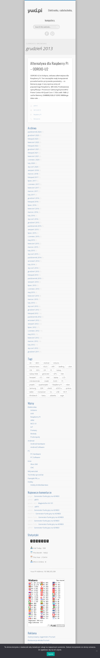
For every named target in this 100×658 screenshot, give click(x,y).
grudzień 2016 (33, 198)
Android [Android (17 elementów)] (46, 363)
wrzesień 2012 (33, 320)
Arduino (33, 410)
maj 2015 (31, 240)
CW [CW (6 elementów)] (30, 370)
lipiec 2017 (32, 181)
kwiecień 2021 (33, 156)
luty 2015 (31, 250)
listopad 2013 (33, 275)
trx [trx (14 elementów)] (51, 392)
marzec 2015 (33, 247)
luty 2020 (31, 163)
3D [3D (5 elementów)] (30, 363)
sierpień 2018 (33, 170)
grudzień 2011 (33, 351)
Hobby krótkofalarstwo (39, 485)
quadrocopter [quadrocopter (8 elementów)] (43, 385)
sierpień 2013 (33, 282)
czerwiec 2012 (33, 331)
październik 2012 (34, 317)
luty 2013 (31, 303)
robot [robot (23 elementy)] (68, 385)
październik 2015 (34, 226)
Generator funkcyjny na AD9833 (46, 496)
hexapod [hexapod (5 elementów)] (32, 377)
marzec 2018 (33, 174)
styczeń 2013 (33, 306)
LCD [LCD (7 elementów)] (63, 377)
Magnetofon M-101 (45, 503)
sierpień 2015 (33, 229)
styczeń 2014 (33, 268)
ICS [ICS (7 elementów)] (41, 377)
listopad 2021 (33, 153)
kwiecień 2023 (33, 142)
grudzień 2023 (33, 135)
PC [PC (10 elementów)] (62, 381)
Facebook (47, 33)
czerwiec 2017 (33, 184)
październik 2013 (34, 278)
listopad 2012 (33, 313)
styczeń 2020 (33, 167)
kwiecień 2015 (33, 243)
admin (36, 106)
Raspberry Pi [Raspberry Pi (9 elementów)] (57, 385)
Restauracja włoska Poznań (38, 640)
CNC (32, 467)
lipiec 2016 (32, 205)
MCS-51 (33, 423)
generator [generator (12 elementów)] (45, 374)
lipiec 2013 (32, 285)
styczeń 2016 (33, 219)
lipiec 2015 (32, 233)
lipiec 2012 (32, 327)
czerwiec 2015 (33, 236)
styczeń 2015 (33, 254)
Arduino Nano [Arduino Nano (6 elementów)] (34, 366)
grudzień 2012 (33, 310)
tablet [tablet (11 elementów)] (31, 392)
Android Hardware (37, 444)
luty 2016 (31, 215)
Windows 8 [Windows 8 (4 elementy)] (33, 395)
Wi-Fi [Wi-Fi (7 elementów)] (65, 392)
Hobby (30, 482)
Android (31, 441)
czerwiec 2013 (33, 289)
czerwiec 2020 (33, 159)
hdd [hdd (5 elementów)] (62, 374)
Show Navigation (65, 24)
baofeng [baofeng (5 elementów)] (61, 366)
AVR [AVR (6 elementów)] (53, 366)
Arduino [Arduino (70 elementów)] (56, 363)
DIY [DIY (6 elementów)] (45, 370)
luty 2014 (31, 264)
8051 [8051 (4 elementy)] (37, 363)
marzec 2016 (33, 212)
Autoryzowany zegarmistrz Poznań (41, 637)
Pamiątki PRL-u (33, 478)
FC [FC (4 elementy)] (51, 370)
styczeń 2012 (33, 348)
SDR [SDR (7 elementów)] (41, 388)
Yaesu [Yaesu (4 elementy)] (43, 395)
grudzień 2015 (33, 222)
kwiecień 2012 (33, 338)
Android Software (37, 447)
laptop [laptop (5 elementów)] (56, 377)
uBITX (36, 499)
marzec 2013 (33, 299)
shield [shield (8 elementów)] (50, 388)
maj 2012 (31, 334)
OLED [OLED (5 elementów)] (55, 381)
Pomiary (33, 430)
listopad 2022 (33, 146)
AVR (32, 413)
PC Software (35, 457)
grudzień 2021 (33, 149)
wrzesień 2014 (33, 261)
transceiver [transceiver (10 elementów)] (42, 392)
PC (29, 451)
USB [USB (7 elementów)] (57, 392)
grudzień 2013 (33, 271)
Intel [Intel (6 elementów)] (48, 377)
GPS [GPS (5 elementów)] (55, 374)
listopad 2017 (33, 177)
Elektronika (32, 407)
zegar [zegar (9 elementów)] (62, 395)
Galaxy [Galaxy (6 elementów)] (58, 370)
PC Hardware (35, 454)
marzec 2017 (33, 191)
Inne (29, 461)
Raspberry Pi (37, 114)
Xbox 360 (34, 464)
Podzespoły (35, 437)
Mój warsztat (33, 471)
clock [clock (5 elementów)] (70, 366)
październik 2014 (34, 257)
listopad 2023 (33, 139)
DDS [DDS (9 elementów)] (37, 370)
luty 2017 (31, 194)
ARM (32, 420)
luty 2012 (31, 344)
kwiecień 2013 (33, 296)
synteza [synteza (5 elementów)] (68, 388)
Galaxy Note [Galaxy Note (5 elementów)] (33, 374)
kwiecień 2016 (33, 208)
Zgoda (50, 654)
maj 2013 (31, 292)
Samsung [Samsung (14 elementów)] (32, 388)
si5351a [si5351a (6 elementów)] (59, 388)
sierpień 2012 (33, 324)
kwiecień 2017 (33, 187)
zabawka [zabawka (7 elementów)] (53, 395)
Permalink (37, 119)
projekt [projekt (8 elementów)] (31, 385)
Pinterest (52, 33)
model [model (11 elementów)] (46, 381)
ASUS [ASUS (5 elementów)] (45, 366)
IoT (31, 427)
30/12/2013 (37, 110)
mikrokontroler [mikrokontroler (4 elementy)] (34, 381)
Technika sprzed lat (35, 475)
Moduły (33, 433)
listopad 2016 (33, 201)
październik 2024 (34, 132)
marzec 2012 (33, 341)
